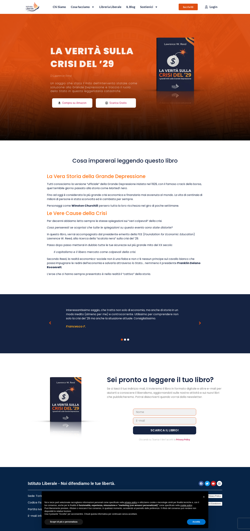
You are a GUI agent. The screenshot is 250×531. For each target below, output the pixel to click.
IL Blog (130, 7)
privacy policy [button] (131, 502)
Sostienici (149, 7)
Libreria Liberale (110, 7)
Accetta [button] (196, 522)
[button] (50, 323)
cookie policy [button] (186, 505)
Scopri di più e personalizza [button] (63, 522)
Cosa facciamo (82, 7)
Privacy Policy (183, 439)
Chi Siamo (59, 7)
